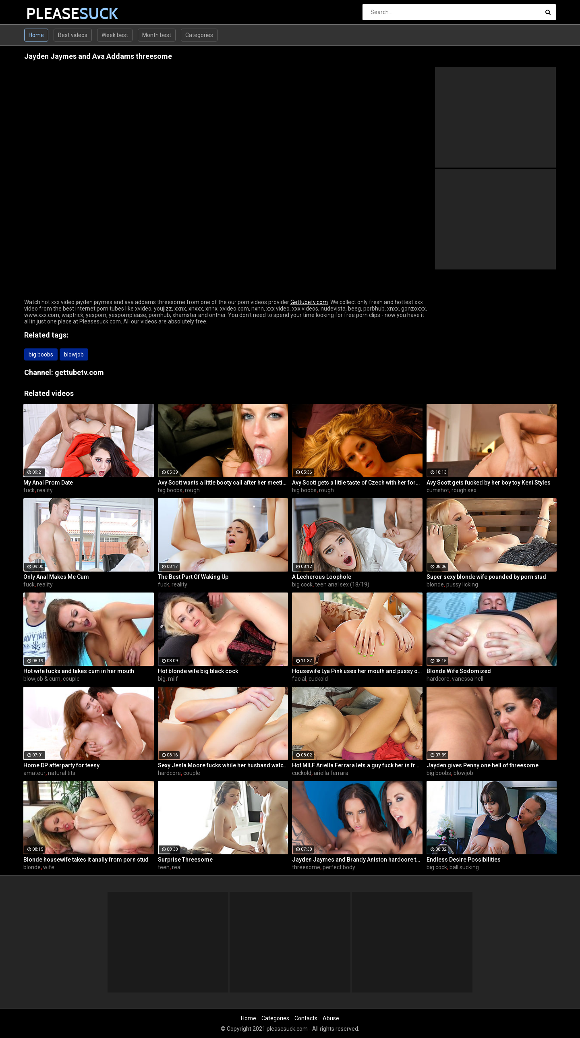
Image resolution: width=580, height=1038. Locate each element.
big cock (302, 584)
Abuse (331, 1018)
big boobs (41, 354)
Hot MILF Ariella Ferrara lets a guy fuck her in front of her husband (357, 765)
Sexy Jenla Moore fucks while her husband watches (223, 765)
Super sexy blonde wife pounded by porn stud (486, 577)
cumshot (438, 490)
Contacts (305, 1018)
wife (48, 867)
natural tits (61, 773)
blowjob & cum (41, 678)
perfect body (339, 867)
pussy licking (462, 584)
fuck (29, 490)
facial (299, 678)
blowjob (74, 354)
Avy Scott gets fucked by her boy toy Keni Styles (489, 482)
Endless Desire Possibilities (464, 859)
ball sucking (464, 867)
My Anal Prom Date (48, 482)
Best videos (72, 35)
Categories (199, 35)
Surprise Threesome (185, 859)
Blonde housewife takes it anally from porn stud (86, 859)
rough (192, 490)
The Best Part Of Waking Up (193, 577)
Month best (156, 35)
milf (173, 678)
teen (164, 867)
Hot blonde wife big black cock (198, 671)
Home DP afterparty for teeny (61, 765)
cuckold (318, 678)
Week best (115, 35)
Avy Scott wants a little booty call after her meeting (223, 482)
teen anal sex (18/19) (342, 584)
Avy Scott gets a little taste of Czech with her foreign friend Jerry (357, 482)
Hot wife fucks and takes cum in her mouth (78, 671)
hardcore (438, 678)
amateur (34, 773)
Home (36, 35)
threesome (306, 867)
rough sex (464, 490)
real (177, 867)
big (162, 678)
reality (45, 490)
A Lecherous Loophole (321, 577)
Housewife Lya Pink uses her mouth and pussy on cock (357, 671)
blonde (435, 584)
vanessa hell (467, 678)
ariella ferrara (331, 773)
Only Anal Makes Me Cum (56, 577)
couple (71, 678)
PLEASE (47, 13)
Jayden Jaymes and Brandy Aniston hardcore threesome (357, 859)
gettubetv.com (79, 372)
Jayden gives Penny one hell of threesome (483, 765)
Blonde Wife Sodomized (459, 671)
